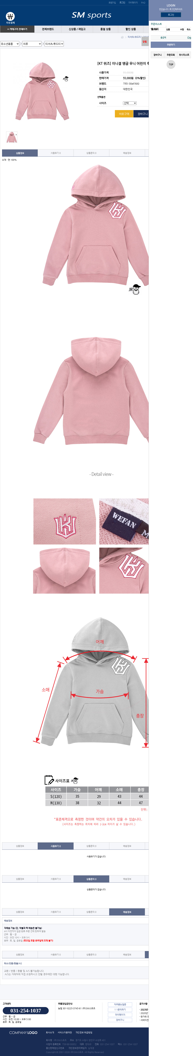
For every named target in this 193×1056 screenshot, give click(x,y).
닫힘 (145, 41)
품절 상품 (105, 29)
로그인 (171, 14)
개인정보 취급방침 (84, 1032)
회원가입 (112, 2)
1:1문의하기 (120, 1009)
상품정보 (20, 153)
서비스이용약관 (65, 1032)
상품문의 (91, 153)
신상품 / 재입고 (77, 29)
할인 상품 (131, 29)
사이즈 (102, 103)
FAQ (143, 2)
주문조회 (171, 55)
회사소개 (50, 1032)
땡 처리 (155, 29)
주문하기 (171, 44)
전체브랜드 (48, 29)
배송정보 (127, 153)
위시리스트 (184, 55)
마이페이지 (132, 2)
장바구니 (157, 55)
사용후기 (56, 153)
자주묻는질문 (120, 1004)
